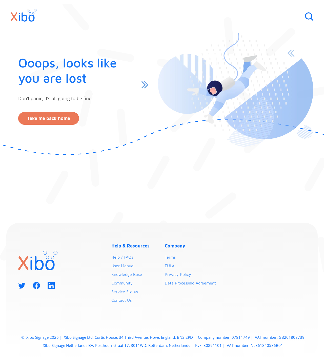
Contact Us (121, 300)
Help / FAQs (122, 257)
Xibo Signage (37, 337)
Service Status (124, 291)
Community (122, 283)
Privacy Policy (178, 274)
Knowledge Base (126, 274)
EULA (169, 265)
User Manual (122, 265)
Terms (170, 257)
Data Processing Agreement (190, 283)
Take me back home (48, 118)
